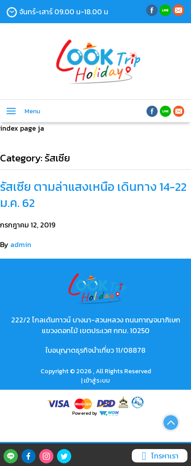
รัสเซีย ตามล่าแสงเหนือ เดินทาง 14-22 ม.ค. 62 (93, 194)
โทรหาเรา (158, 455)
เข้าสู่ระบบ (97, 380)
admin (20, 244)
